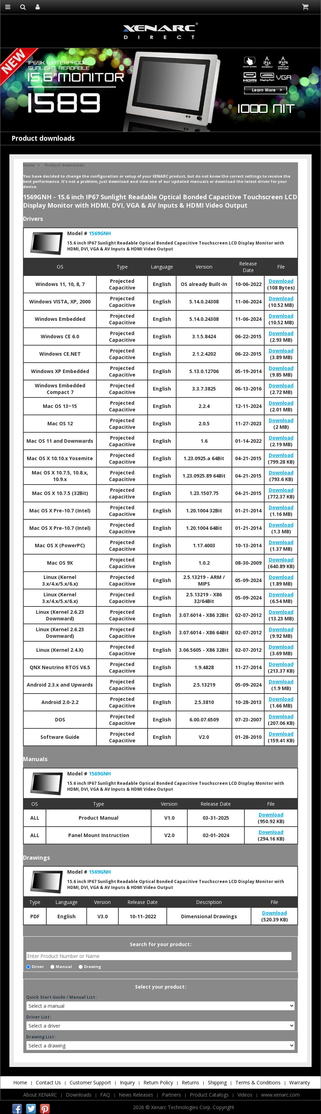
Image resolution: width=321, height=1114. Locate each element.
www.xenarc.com (280, 1094)
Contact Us (48, 1082)
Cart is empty (306, 7)
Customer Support (90, 1082)
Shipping (217, 1082)
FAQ (105, 1094)
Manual (61, 966)
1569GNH (100, 233)
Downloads (79, 1094)
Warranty (299, 1082)
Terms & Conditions (258, 1082)
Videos (244, 1094)
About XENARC (40, 1094)
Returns (190, 1082)
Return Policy (158, 1082)
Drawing (89, 966)
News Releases (136, 1094)
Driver (35, 966)
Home (29, 165)
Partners (171, 1094)
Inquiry (127, 1082)
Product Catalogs (209, 1094)
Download (281, 281)
